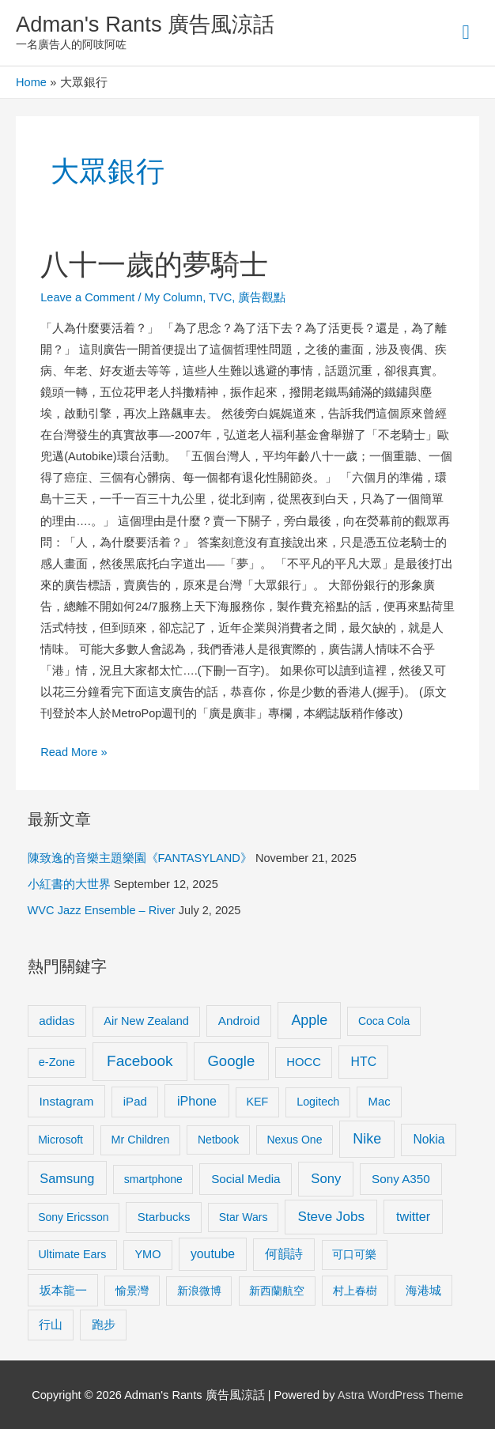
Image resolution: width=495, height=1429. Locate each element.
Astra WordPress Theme (400, 1395)
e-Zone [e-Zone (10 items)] (57, 1062)
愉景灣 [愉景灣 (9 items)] (132, 1290)
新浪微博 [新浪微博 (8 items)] (199, 1290)
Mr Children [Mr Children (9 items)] (140, 1139)
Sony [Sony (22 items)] (326, 1178)
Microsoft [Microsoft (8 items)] (60, 1139)
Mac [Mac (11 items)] (379, 1101)
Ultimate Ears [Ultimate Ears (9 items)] (72, 1254)
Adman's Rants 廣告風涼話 (145, 24)
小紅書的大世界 (69, 884)
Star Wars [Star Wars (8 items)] (243, 1217)
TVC (220, 297)
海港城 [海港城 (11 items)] (423, 1290)
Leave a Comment (87, 297)
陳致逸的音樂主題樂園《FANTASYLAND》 (140, 858)
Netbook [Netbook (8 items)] (218, 1139)
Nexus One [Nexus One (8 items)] (294, 1139)
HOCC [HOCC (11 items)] (303, 1062)
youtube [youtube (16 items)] (213, 1254)
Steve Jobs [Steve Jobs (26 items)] (331, 1216)
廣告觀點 (261, 297)
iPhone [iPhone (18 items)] (197, 1101)
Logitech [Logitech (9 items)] (318, 1101)
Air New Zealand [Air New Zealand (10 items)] (146, 1021)
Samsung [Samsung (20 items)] (67, 1178)
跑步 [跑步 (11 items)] (103, 1324)
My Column (174, 297)
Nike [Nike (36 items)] (367, 1139)
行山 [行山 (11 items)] (50, 1324)
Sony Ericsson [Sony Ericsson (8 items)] (73, 1217)
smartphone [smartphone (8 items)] (153, 1179)
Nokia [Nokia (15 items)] (429, 1139)
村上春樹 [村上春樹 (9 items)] (355, 1290)
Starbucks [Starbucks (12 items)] (164, 1216)
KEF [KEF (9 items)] (258, 1101)
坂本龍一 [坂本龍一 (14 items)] (63, 1290)
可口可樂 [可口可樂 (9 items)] (354, 1254)
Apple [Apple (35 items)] (309, 1020)
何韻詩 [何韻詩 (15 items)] (284, 1254)
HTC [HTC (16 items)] (363, 1061)
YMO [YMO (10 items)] (147, 1254)
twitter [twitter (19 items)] (413, 1216)
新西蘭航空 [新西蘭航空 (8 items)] (276, 1290)
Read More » (73, 750)
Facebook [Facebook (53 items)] (139, 1061)
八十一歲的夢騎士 (154, 264)
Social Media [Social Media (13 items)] (245, 1178)
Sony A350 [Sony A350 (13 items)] (401, 1178)
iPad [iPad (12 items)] (135, 1101)
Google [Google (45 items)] (231, 1061)
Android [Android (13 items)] (239, 1020)
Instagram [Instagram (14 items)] (67, 1101)
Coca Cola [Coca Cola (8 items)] (384, 1021)
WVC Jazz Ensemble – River (102, 910)
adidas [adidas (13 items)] (56, 1020)
